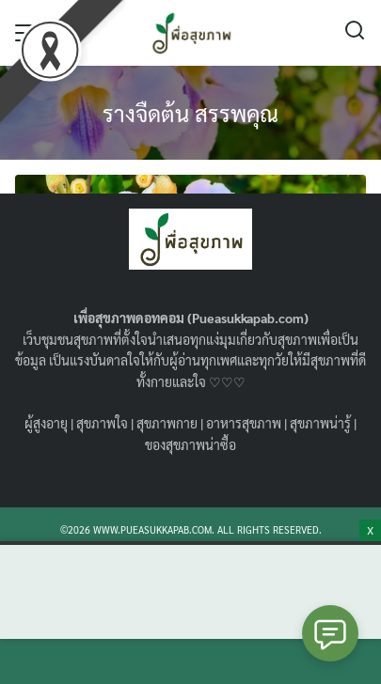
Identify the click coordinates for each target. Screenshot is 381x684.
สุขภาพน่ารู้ (320, 422)
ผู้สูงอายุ (46, 422)
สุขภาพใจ (102, 422)
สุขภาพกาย (167, 422)
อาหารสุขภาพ (243, 422)
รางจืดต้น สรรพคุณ (190, 113)
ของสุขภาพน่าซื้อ (190, 444)
